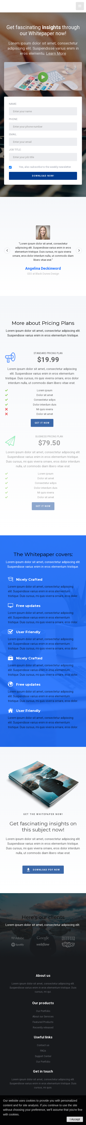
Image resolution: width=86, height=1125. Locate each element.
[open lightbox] (43, 76)
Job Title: (15, 149)
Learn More (56, 53)
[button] (80, 6)
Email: (13, 134)
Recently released (43, 1027)
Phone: (13, 119)
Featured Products (43, 1022)
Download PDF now (46, 873)
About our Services (43, 1016)
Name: (13, 103)
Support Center (43, 1056)
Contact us (43, 1045)
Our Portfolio (43, 1011)
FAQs (43, 1050)
